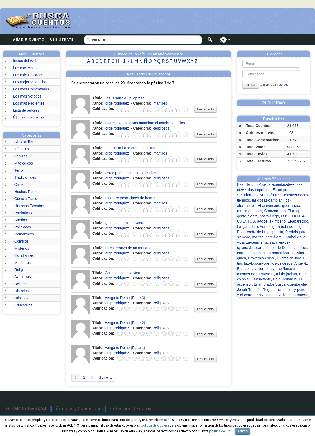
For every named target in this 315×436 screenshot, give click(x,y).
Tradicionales (25, 177)
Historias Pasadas (29, 206)
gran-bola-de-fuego (288, 226)
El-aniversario (269, 205)
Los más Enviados (28, 75)
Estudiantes (24, 255)
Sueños (20, 220)
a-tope (262, 221)
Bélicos (20, 284)
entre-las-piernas (251, 253)
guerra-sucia (292, 205)
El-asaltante (261, 279)
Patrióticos (23, 213)
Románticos (24, 234)
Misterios (21, 248)
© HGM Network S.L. (27, 408)
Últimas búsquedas (28, 117)
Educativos (23, 305)
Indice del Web (25, 61)
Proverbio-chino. (261, 258)
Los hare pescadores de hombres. (132, 198)
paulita (277, 232)
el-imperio (277, 221)
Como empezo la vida (122, 273)
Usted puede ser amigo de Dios (130, 173)
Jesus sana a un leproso (125, 98)
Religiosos (23, 270)
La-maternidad (278, 253)
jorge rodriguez (116, 103)
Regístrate (62, 39)
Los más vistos (25, 68)
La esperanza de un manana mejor (133, 248)
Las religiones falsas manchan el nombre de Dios (145, 123)
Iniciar (250, 85)
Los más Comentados (31, 89)
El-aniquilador (283, 190)
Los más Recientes (28, 103)
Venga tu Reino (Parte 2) (125, 323)
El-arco (243, 268)
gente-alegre (247, 216)
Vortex (265, 226)
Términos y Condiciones (78, 408)
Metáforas (22, 262)
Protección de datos (129, 408)
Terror (19, 170)
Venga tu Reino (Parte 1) (125, 348)
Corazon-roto (275, 211)
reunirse (243, 211)
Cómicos (21, 241)
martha (258, 237)
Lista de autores (26, 110)
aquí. (287, 84)
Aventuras (22, 277)
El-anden (244, 184)
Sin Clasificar (25, 142)
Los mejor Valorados (29, 82)
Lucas (257, 211)
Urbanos (21, 298)
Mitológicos (23, 163)
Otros (18, 184)
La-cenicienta (256, 242)
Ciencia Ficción (26, 199)
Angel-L (300, 263)
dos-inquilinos (259, 190)
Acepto (243, 431)
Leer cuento (205, 109)
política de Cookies (155, 425)
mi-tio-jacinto (286, 274)
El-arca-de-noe (289, 258)
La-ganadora (247, 226)
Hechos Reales (26, 191)
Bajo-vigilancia (285, 279)
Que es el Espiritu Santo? (125, 223)
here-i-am (273, 237)
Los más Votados (27, 96)
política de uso (220, 431)
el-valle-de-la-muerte (291, 295)
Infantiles (21, 149)
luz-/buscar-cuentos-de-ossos (268, 263)
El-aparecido (298, 221)
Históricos (22, 291)
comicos (300, 247)
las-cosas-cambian (267, 200)
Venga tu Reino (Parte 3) (125, 298)
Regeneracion (274, 290)
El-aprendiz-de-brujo (253, 232)
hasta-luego (269, 216)
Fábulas (21, 156)
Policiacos (22, 227)
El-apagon (296, 211)
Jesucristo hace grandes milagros (132, 148)
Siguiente (105, 377)
